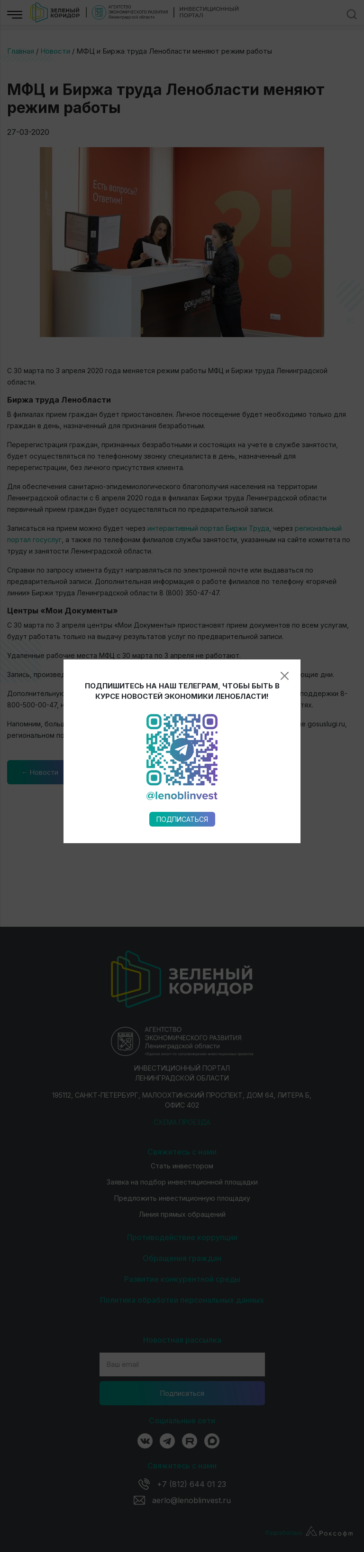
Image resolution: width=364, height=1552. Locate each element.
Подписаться (182, 578)
